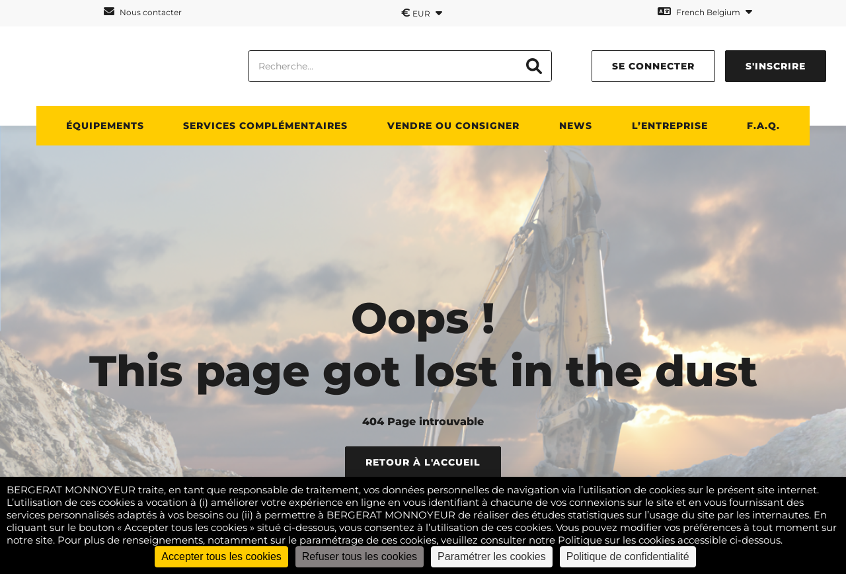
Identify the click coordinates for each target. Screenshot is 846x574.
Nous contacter (143, 11)
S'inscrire (776, 66)
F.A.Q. (763, 126)
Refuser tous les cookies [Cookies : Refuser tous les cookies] (359, 556)
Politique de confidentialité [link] (627, 556)
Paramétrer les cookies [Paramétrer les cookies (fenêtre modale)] (492, 556)
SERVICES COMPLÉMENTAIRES (265, 126)
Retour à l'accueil (423, 462)
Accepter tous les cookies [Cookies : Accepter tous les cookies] (221, 556)
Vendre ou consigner (453, 126)
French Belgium (705, 11)
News (575, 126)
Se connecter (653, 66)
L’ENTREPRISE (670, 126)
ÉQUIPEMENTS (105, 126)
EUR (421, 12)
